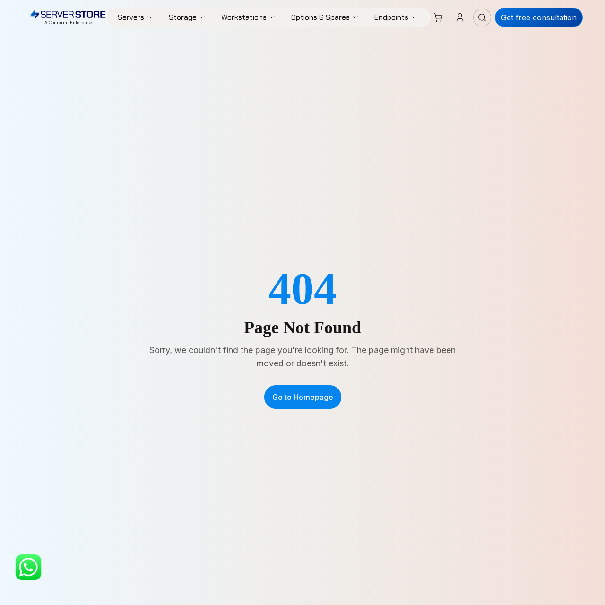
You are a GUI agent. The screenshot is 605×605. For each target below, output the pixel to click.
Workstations (248, 17)
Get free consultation (539, 17)
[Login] (459, 17)
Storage (187, 17)
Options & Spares (325, 17)
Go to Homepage (302, 397)
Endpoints (396, 17)
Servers (136, 17)
